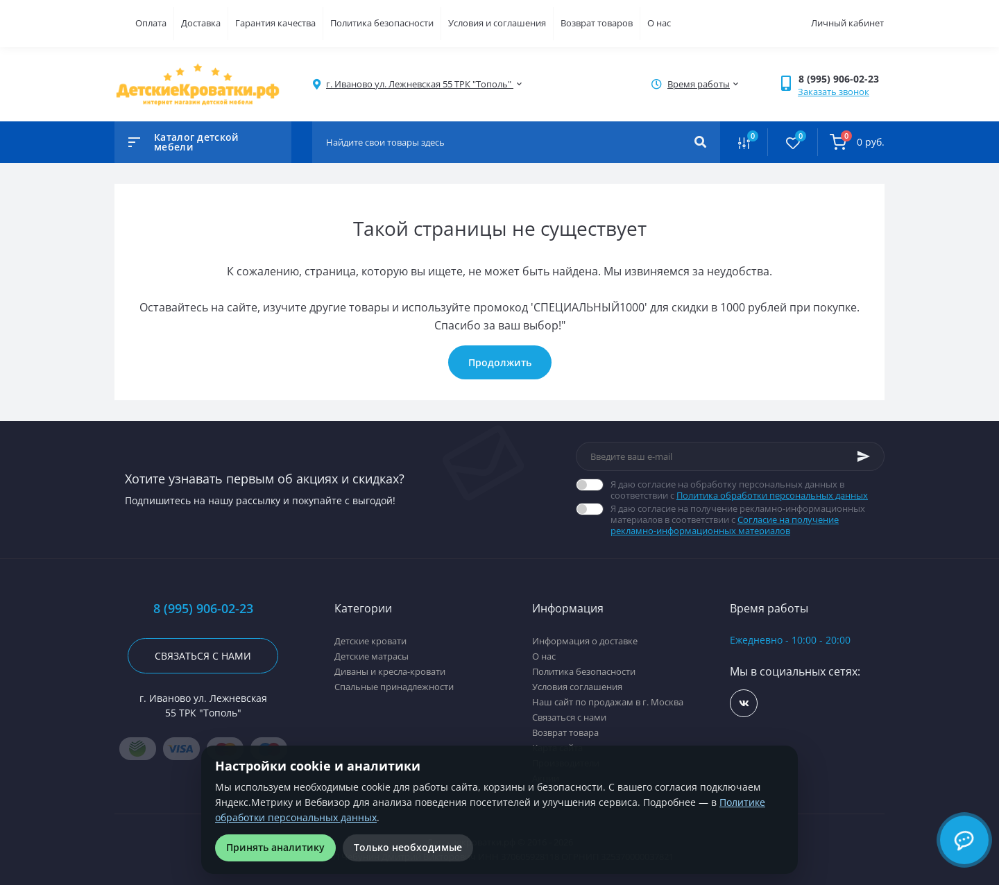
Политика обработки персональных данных (772, 495)
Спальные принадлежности (394, 686)
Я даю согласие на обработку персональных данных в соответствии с (747, 490)
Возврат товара (565, 732)
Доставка (201, 23)
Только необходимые (408, 847)
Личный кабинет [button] (847, 23)
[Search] (700, 142)
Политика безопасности (382, 23)
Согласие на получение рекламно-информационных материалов (724, 525)
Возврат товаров (597, 23)
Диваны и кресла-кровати (389, 671)
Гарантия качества (275, 23)
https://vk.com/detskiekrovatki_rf (744, 703)
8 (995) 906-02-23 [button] (203, 609)
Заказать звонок (833, 91)
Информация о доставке (585, 641)
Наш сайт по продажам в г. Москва (607, 702)
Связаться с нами (203, 655)
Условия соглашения (577, 686)
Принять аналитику (275, 847)
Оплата (150, 23)
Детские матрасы (371, 656)
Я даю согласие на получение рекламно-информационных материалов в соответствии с (747, 519)
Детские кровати (370, 641)
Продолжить (499, 362)
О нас (659, 23)
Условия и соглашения (497, 23)
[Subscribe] (864, 456)
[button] (841, 78)
